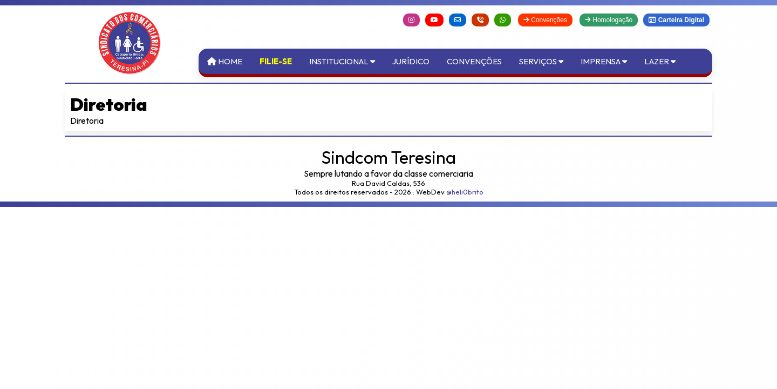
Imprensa (604, 61)
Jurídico (411, 61)
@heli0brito (464, 191)
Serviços (541, 61)
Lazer (660, 61)
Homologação (608, 20)
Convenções (545, 20)
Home (224, 61)
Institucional (342, 61)
